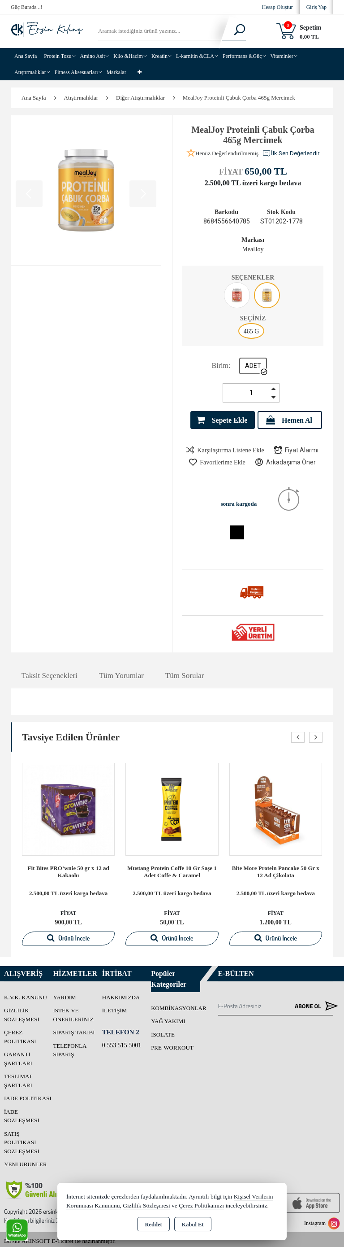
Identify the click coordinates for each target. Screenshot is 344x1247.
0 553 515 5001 (122, 1042)
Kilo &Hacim (128, 56)
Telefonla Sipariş (69, 1047)
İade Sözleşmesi (21, 1113)
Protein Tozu (57, 56)
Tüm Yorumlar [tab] (121, 673)
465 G (251, 331)
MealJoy (252, 249)
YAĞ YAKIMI (168, 1018)
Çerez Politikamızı (201, 1205)
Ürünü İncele (68, 935)
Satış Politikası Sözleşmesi (21, 1139)
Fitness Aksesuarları (76, 72)
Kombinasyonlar (178, 1005)
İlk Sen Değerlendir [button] (290, 153)
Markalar (116, 72)
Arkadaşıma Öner (285, 459)
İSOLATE (163, 1031)
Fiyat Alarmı (295, 447)
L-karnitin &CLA (195, 56)
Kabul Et (193, 1224)
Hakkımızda (121, 994)
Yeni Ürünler (25, 1161)
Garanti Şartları (18, 1055)
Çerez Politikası (20, 1033)
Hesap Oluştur (277, 7)
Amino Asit (92, 56)
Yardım (64, 994)
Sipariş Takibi (74, 1029)
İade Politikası (28, 1095)
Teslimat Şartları (18, 1077)
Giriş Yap (316, 7)
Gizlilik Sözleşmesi (21, 1011)
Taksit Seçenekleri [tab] (49, 673)
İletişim (114, 1007)
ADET (253, 365)
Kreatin (159, 56)
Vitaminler (282, 56)
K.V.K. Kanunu (25, 994)
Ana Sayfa (25, 56)
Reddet (153, 1224)
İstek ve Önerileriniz (73, 1011)
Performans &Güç (242, 56)
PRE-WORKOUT (172, 1044)
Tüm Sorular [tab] (184, 673)
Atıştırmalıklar (30, 72)
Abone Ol (314, 1003)
